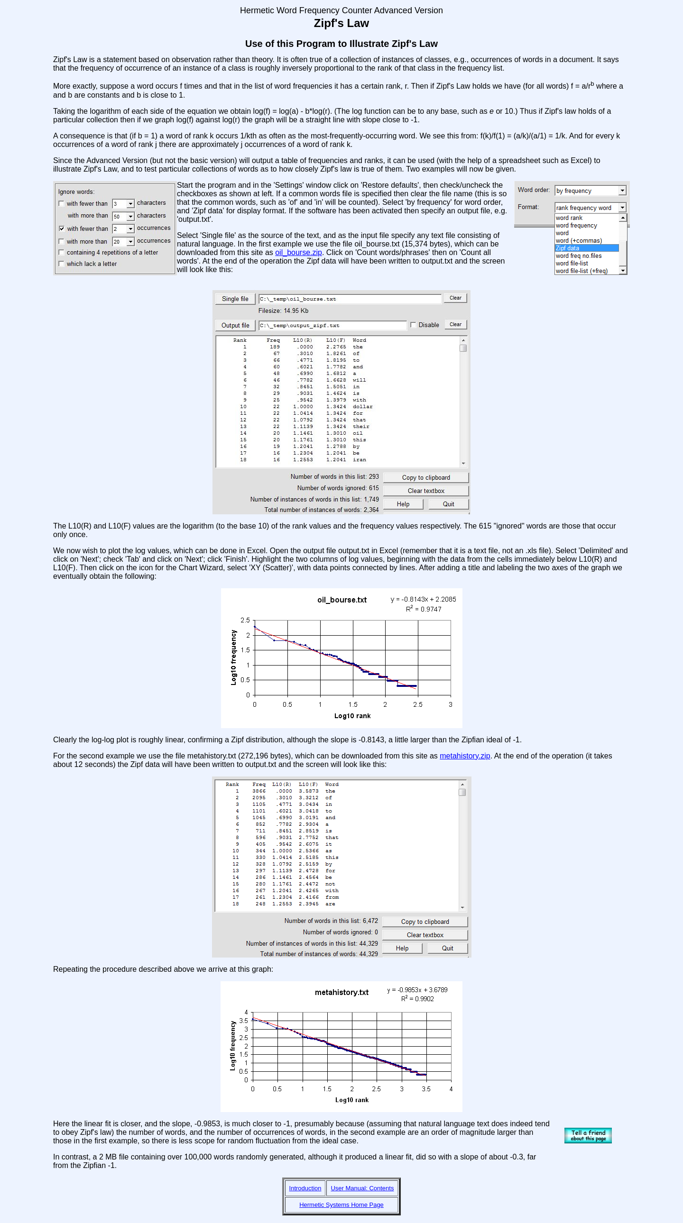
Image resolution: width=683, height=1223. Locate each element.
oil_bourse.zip (298, 252)
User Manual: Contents (362, 1188)
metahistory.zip (465, 756)
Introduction (305, 1188)
